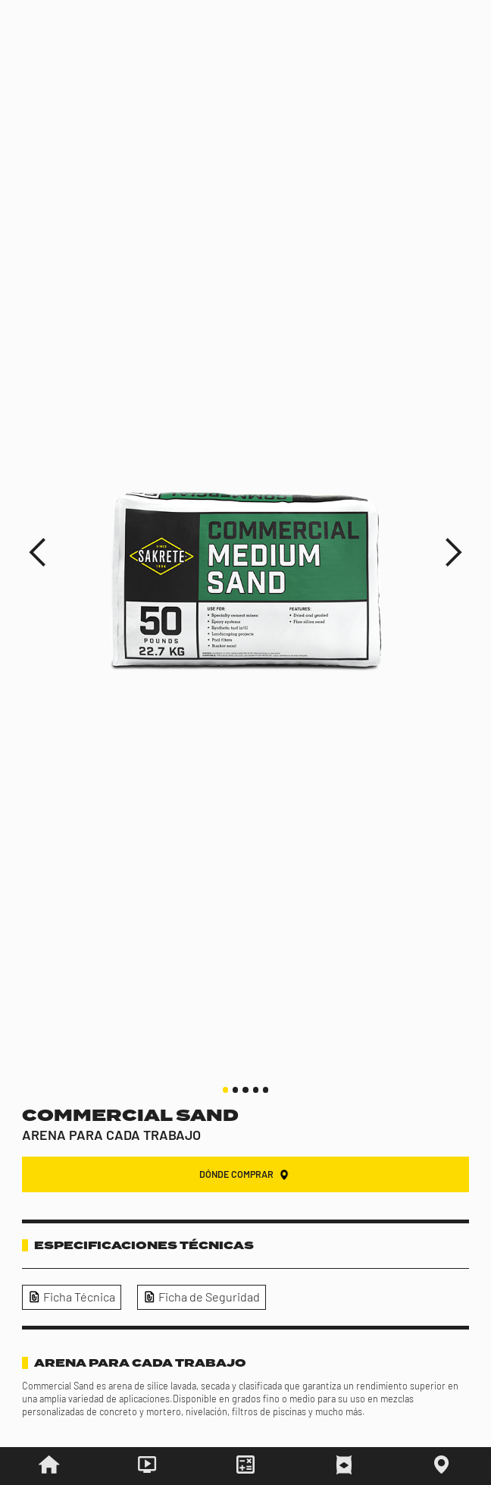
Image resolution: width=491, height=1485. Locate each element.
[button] (38, 552)
